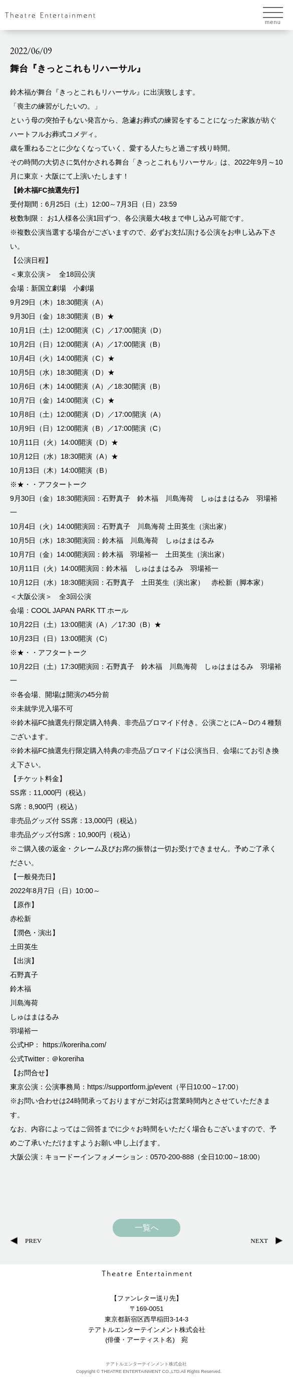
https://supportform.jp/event (129, 1087)
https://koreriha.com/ (74, 1045)
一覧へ (147, 1228)
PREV (33, 1240)
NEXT (259, 1240)
